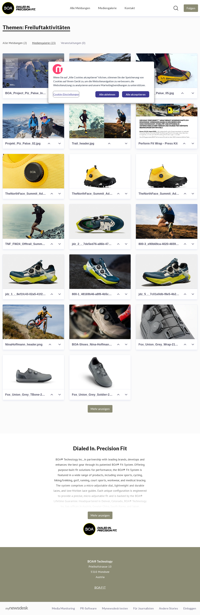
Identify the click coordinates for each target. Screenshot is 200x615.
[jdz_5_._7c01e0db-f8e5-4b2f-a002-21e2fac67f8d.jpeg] (166, 271)
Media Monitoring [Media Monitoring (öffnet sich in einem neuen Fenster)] (63, 608)
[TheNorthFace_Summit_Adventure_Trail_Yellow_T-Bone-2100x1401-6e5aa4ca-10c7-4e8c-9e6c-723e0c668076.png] (166, 171)
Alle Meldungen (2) (15, 43)
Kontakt (129, 8)
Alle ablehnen (107, 94)
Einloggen (189, 608)
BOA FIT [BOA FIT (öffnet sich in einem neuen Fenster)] (100, 587)
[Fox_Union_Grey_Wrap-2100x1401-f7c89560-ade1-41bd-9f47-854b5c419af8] (166, 322)
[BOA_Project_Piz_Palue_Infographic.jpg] (33, 70)
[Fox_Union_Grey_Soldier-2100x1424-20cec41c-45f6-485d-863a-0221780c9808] (100, 372)
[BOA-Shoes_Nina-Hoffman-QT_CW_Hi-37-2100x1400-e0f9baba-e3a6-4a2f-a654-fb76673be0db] (100, 322)
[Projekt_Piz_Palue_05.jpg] (166, 70)
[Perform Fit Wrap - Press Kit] (166, 121)
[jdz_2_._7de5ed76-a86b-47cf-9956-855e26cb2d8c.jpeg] (100, 221)
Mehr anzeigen (100, 409)
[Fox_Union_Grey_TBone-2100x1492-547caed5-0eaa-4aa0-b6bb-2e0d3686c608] (33, 372)
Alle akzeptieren (135, 94)
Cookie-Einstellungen (66, 94)
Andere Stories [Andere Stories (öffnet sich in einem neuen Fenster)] (168, 608)
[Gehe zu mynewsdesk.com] (17, 608)
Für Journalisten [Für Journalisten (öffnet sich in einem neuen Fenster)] (143, 608)
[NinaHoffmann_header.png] (33, 322)
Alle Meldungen (80, 8)
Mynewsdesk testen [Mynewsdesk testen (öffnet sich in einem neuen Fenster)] (115, 608)
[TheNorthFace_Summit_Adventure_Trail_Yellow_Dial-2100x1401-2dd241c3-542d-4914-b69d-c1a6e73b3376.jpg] (33, 171)
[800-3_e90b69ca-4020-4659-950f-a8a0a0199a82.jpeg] (166, 221)
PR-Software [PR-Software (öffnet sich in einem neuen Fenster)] (88, 608)
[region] (101, 82)
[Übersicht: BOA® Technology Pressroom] (18, 8)
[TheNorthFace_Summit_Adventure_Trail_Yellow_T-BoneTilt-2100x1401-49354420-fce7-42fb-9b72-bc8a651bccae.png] (100, 171)
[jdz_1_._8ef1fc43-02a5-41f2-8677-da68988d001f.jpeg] (33, 271)
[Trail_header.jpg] (100, 121)
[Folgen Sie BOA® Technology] (191, 8)
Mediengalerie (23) (44, 43)
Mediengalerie (107, 8)
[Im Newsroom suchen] (176, 8)
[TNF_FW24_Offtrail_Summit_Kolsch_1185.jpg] (33, 221)
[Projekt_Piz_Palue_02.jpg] (33, 121)
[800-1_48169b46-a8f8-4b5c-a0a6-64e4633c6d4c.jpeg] (100, 271)
